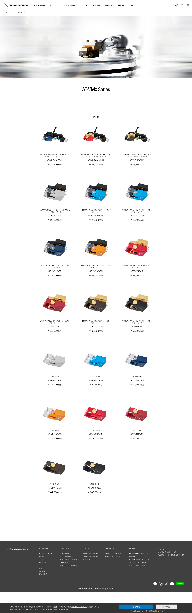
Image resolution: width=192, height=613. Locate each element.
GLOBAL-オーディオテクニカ (139, 580)
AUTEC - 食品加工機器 (137, 586)
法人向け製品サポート (91, 577)
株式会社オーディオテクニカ (139, 574)
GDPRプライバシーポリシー (168, 573)
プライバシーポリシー (79, 607)
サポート (54, 5)
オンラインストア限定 (46, 574)
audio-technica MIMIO (137, 583)
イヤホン (42, 580)
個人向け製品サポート (91, 574)
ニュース (84, 5)
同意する (136, 607)
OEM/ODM (64, 583)
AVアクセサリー (44, 589)
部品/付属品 (43, 595)
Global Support (89, 580)
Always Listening (127, 5)
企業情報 (96, 5)
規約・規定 (162, 570)
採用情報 (109, 5)
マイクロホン (43, 583)
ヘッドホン (42, 577)
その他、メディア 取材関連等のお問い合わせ (113, 575)
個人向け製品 (39, 5)
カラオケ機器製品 (66, 577)
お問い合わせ (110, 569)
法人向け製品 (69, 5)
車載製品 (42, 592)
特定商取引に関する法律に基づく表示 (171, 576)
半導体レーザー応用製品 (68, 586)
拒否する (166, 607)
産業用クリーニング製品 (68, 580)
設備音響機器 (64, 574)
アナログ (42, 586)
